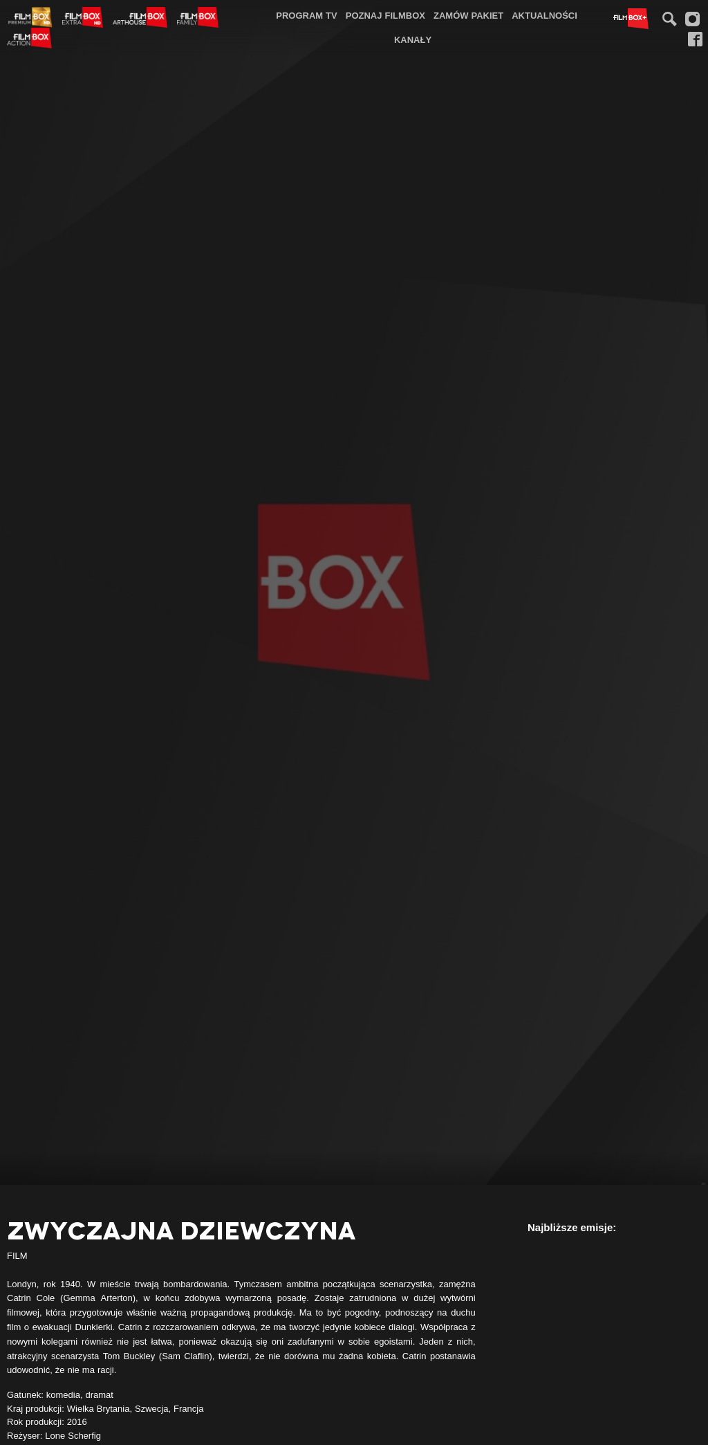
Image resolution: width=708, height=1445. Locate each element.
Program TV (306, 15)
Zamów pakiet (468, 15)
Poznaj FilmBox (385, 15)
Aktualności (544, 15)
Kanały (412, 39)
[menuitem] (307, 15)
